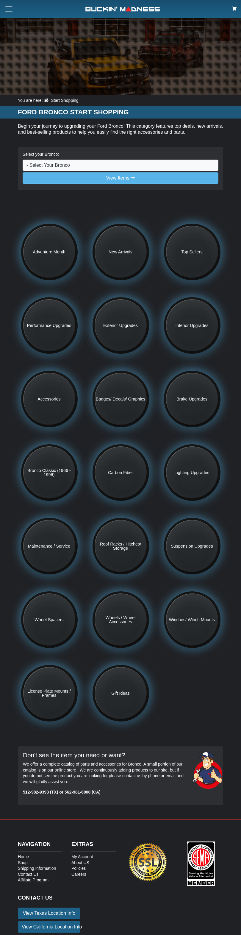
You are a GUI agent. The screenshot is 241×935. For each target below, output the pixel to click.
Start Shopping (65, 100)
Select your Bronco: (41, 154)
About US (80, 862)
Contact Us (28, 874)
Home (23, 856)
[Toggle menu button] (8, 8)
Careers (78, 874)
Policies (78, 868)
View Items (120, 177)
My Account (82, 856)
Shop (23, 862)
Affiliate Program (33, 880)
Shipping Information (37, 868)
